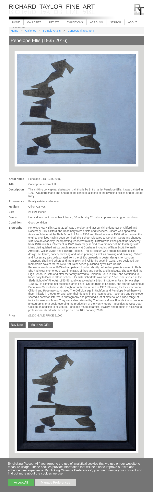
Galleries (34, 22)
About (132, 22)
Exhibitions (75, 22)
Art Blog (96, 22)
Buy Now (17, 324)
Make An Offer (40, 324)
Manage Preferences (55, 482)
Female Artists (52, 30)
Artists (54, 22)
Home (16, 22)
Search (115, 22)
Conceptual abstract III (81, 30)
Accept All (21, 482)
